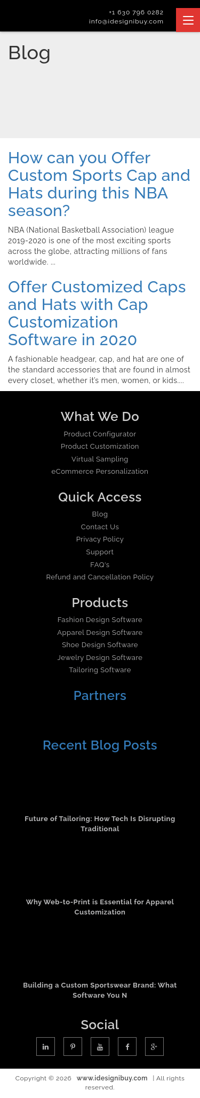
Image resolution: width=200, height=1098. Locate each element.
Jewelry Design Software (100, 658)
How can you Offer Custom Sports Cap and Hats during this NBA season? (99, 184)
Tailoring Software (100, 670)
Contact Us (100, 527)
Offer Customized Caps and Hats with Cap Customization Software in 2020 (97, 313)
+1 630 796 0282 (136, 12)
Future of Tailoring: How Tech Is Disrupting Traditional (100, 824)
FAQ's (99, 565)
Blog (100, 514)
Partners (100, 695)
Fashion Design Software (100, 620)
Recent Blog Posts (100, 745)
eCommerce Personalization (100, 471)
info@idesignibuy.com (126, 21)
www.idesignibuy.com (112, 1078)
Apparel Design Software (99, 632)
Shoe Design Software (100, 645)
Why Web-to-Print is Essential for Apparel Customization (100, 907)
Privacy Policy (100, 539)
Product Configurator (100, 434)
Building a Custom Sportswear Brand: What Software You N (100, 990)
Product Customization (100, 446)
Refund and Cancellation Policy (100, 577)
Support (100, 552)
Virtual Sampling (100, 459)
